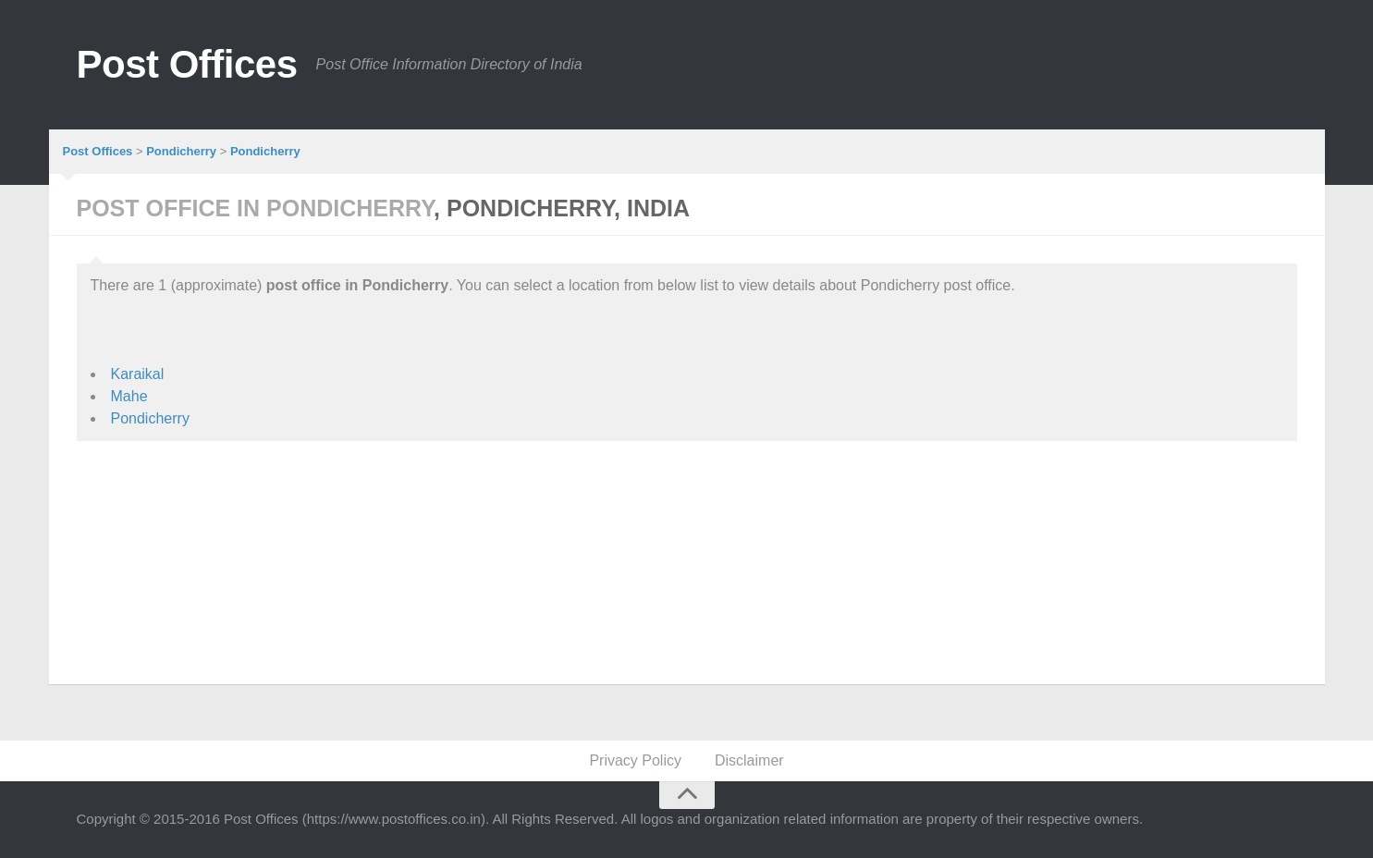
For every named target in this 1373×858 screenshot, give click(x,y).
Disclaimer (749, 760)
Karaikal (138, 374)
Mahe (129, 396)
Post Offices (187, 64)
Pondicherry (150, 418)
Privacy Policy (635, 760)
